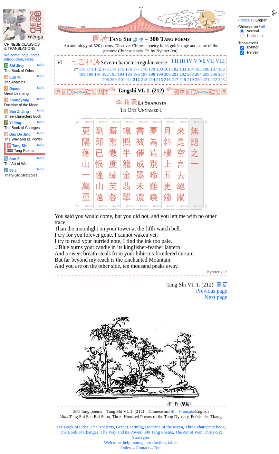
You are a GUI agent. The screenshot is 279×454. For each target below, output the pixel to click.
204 (198, 74)
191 (97, 74)
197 (144, 74)
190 (90, 74)
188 (221, 69)
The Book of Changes (79, 432)
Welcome (112, 442)
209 (113, 79)
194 (121, 74)
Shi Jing (16, 66)
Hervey (253, 52)
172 (97, 69)
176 (128, 69)
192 (105, 74)
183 (183, 69)
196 (136, 74)
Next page (216, 297)
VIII (220, 61)
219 (190, 79)
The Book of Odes (72, 427)
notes (137, 442)
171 (90, 69)
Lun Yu (15, 77)
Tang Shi (19, 146)
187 (213, 69)
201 (175, 74)
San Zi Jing (19, 111)
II (177, 61)
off (172, 411)
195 (128, 74)
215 (159, 79)
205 (206, 74)
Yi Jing (15, 123)
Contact (143, 447)
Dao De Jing (20, 134)
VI (202, 61)
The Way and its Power (120, 432)
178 (144, 69)
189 (82, 74)
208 (105, 79)
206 (213, 74)
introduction (155, 442)
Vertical (253, 31)
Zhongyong (19, 100)
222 (213, 79)
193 (113, 74)
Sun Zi (15, 159)
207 (221, 74)
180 (159, 69)
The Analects (102, 427)
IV (189, 61)
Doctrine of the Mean (164, 427)
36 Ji (13, 170)
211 (128, 79)
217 (175, 79)
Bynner (253, 47)
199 (159, 74)
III (182, 61)
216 (167, 79)
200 (167, 74)
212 (136, 79)
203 (190, 74)
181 (167, 69)
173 (105, 69)
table (172, 442)
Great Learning (129, 427)
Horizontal (255, 36)
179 (151, 69)
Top (157, 447)
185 (198, 69)
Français (186, 411)
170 (82, 69)
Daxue (14, 89)
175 (121, 69)
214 (151, 79)
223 (221, 79)
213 (144, 79)
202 (183, 74)
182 (175, 69)
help (127, 442)
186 (206, 69)
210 (121, 79)
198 (151, 74)
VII (210, 61)
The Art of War (188, 432)
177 (136, 69)
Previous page (211, 291)
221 (206, 79)
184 (190, 69)
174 (113, 69)
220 (198, 79)
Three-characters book (205, 427)
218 (183, 79)
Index (126, 447)
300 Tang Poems (158, 432)
